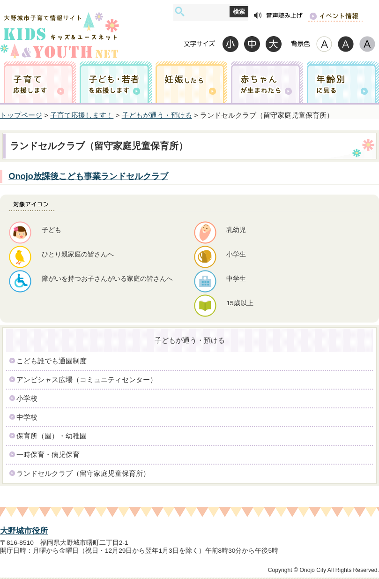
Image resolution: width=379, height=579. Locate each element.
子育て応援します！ (81, 115)
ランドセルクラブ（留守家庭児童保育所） (83, 473)
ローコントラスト (367, 43)
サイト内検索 (179, 11)
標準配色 (324, 43)
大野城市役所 (24, 530)
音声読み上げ (278, 15)
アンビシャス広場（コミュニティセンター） (86, 379)
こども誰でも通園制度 (51, 361)
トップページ (21, 115)
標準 (252, 43)
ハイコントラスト (345, 43)
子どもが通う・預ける (157, 115)
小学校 (26, 398)
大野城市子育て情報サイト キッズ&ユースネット (59, 27)
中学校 (26, 417)
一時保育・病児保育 (48, 455)
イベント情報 (335, 15)
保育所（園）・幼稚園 (51, 436)
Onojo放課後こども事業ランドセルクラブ (88, 176)
